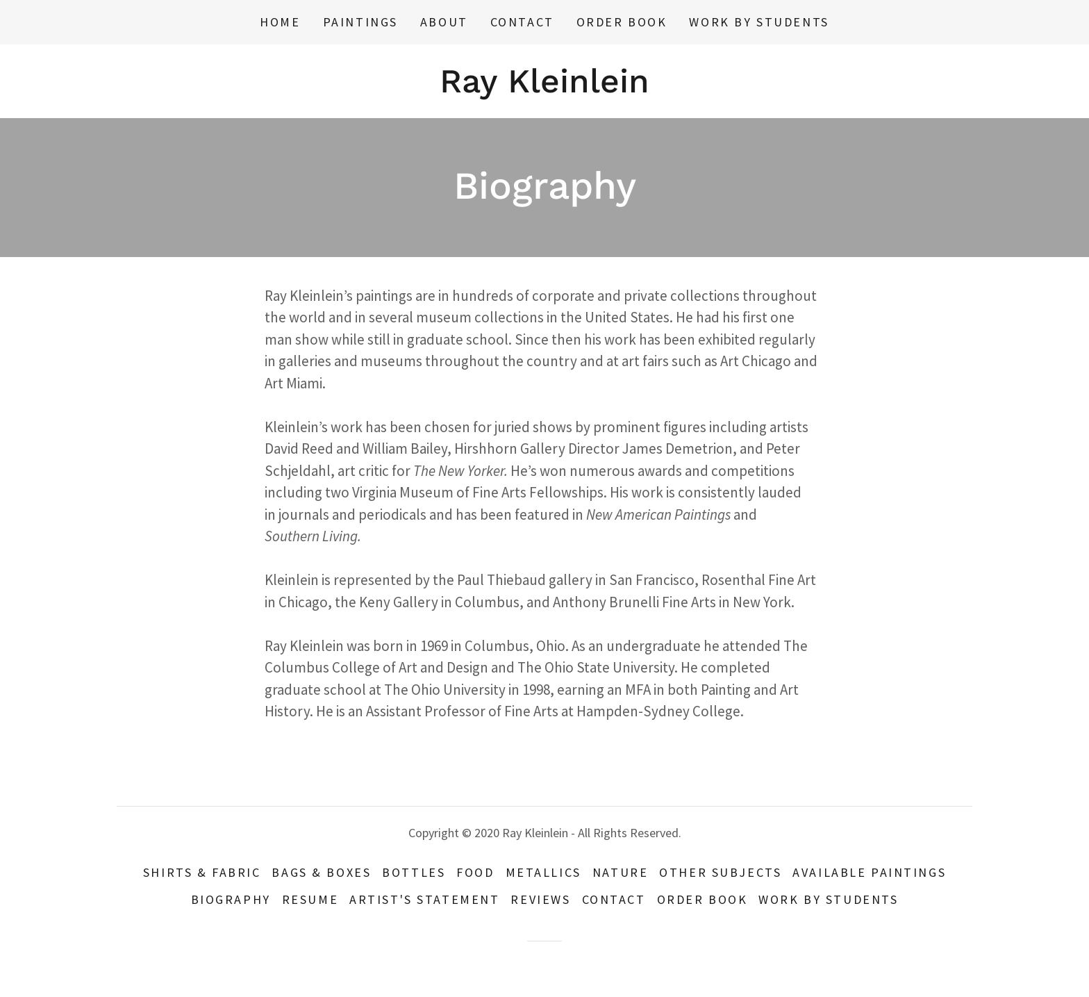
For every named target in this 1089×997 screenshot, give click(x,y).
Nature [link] (620, 872)
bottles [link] (413, 872)
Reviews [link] (540, 899)
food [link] (475, 872)
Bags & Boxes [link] (321, 872)
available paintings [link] (869, 872)
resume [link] (310, 899)
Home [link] (280, 22)
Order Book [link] (621, 22)
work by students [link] (759, 22)
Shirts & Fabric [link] (202, 872)
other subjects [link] (720, 872)
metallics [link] (543, 872)
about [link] (444, 22)
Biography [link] (231, 899)
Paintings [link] (360, 22)
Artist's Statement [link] (424, 899)
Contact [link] (522, 22)
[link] (544, 87)
